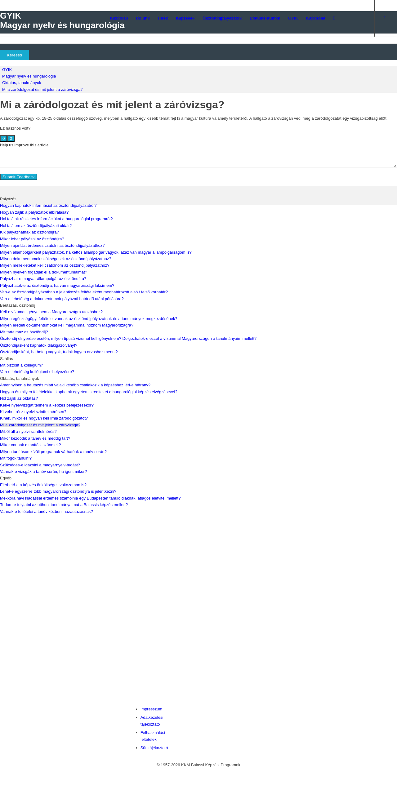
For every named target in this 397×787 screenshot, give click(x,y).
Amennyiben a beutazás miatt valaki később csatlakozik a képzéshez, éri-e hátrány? (75, 385)
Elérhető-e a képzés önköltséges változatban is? (43, 484)
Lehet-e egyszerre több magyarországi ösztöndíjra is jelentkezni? (58, 491)
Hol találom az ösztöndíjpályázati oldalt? (36, 225)
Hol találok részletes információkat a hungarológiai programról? (56, 218)
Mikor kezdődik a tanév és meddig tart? (35, 438)
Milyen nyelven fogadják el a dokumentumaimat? (43, 272)
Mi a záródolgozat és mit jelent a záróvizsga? (42, 89)
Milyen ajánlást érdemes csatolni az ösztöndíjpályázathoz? (52, 245)
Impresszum (152, 709)
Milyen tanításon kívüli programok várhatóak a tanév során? (53, 451)
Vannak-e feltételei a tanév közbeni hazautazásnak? (46, 511)
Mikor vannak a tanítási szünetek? (30, 444)
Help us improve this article (24, 145)
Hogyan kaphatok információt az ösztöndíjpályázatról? (48, 205)
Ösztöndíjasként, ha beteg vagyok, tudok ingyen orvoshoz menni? (59, 351)
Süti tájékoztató (154, 747)
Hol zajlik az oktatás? (19, 398)
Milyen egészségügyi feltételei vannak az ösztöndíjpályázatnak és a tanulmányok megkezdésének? (88, 318)
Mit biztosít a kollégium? (21, 365)
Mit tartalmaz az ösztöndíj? (24, 332)
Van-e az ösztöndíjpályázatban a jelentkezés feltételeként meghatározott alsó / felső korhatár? (84, 292)
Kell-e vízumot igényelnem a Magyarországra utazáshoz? (51, 311)
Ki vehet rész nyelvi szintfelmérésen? (33, 411)
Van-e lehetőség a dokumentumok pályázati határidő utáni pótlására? (62, 298)
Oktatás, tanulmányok (21, 82)
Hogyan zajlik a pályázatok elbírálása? (34, 212)
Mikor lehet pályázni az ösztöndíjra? (32, 239)
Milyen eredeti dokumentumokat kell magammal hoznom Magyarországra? (66, 325)
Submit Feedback (18, 177)
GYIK (7, 69)
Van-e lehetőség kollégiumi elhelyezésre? (37, 371)
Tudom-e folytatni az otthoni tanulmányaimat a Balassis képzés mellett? (64, 504)
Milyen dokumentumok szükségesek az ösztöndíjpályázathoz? (55, 258)
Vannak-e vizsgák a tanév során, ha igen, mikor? (43, 471)
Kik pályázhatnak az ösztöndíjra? (29, 232)
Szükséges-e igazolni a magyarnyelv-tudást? (40, 465)
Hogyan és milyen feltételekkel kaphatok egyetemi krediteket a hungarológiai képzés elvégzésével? (88, 391)
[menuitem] (119, 18)
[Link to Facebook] (384, 18)
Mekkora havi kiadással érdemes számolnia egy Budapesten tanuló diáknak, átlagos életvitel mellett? (90, 498)
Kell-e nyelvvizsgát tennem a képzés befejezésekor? (47, 405)
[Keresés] (334, 18)
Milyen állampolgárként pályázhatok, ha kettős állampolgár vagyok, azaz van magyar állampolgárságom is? (96, 252)
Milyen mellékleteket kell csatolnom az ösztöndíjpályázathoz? (54, 265)
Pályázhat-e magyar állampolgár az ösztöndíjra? (43, 278)
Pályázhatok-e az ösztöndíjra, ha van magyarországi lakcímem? (57, 285)
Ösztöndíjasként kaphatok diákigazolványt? (38, 345)
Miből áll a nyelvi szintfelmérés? (28, 431)
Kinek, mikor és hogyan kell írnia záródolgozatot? (44, 418)
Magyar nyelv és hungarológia (29, 76)
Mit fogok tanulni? (16, 458)
